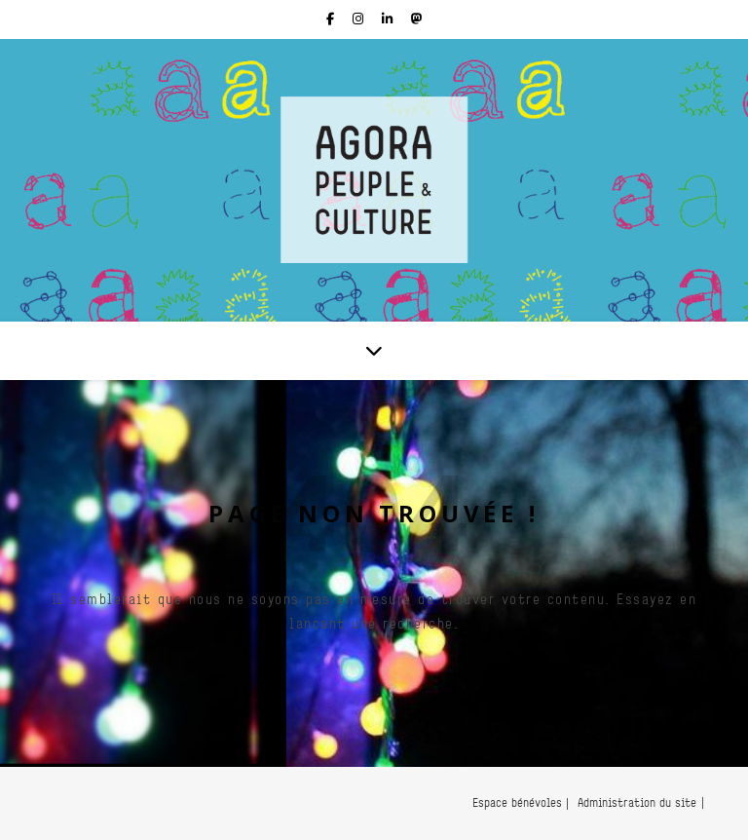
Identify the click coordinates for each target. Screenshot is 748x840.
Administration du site (637, 802)
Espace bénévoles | (520, 802)
